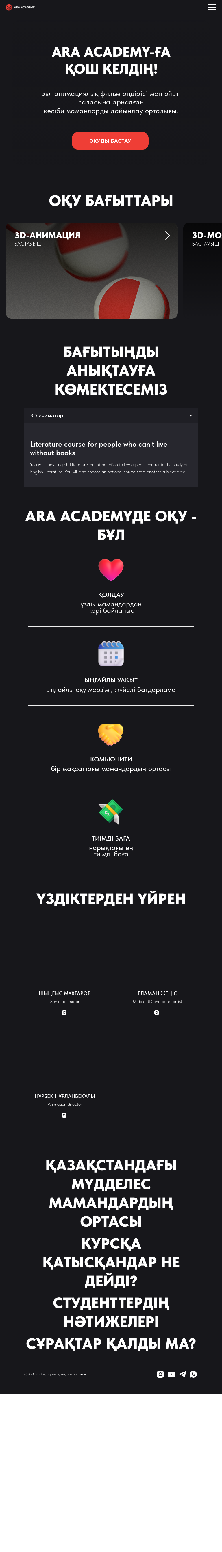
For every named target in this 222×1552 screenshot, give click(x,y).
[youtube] (171, 1374)
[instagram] (160, 1374)
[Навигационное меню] (212, 7)
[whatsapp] (193, 1374)
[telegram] (182, 1374)
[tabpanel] (111, 455)
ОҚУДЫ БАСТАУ (119, 141)
